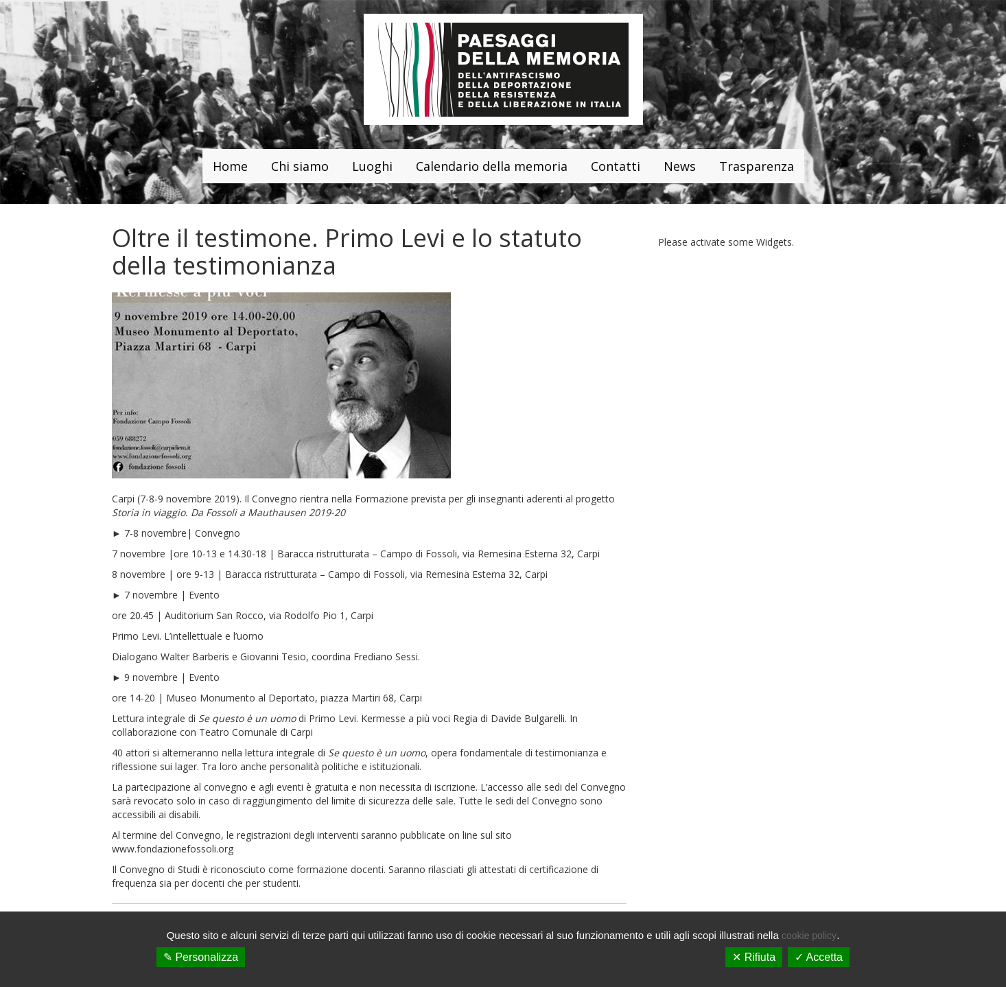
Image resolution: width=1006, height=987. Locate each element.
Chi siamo (300, 166)
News (680, 166)
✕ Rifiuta (753, 957)
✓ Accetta (819, 957)
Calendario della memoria (492, 166)
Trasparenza (756, 166)
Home (230, 166)
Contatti (615, 166)
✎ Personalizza (200, 957)
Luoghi (372, 166)
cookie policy (809, 935)
